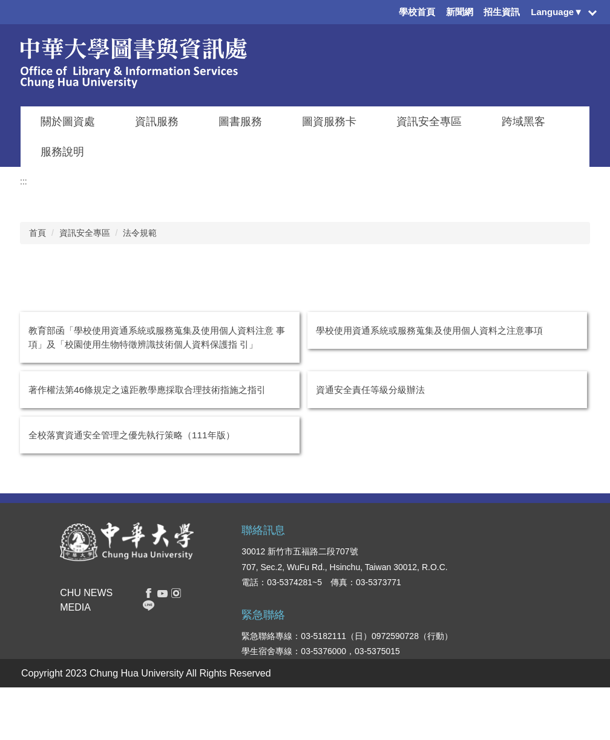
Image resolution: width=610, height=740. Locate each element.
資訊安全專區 (84, 233)
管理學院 (440, 590)
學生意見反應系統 (529, 623)
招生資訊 (502, 12)
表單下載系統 (520, 604)
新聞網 (459, 12)
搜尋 (136, 588)
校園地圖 (512, 659)
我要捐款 (512, 677)
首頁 (37, 233)
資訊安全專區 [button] (429, 121)
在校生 (374, 572)
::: (23, 181)
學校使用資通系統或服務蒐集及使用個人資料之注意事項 (429, 330)
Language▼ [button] (557, 12)
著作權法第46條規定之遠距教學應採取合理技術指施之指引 (147, 390)
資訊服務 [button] (157, 121)
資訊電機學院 (448, 572)
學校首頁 (417, 12)
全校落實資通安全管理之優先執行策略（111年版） (131, 435)
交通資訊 (512, 641)
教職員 (374, 641)
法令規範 (140, 233)
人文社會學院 (448, 641)
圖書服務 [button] (240, 121)
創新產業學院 (448, 677)
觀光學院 (440, 659)
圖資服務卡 (329, 121)
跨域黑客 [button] (523, 121)
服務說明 (62, 152)
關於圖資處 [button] (68, 121)
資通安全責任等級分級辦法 (370, 390)
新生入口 (378, 590)
